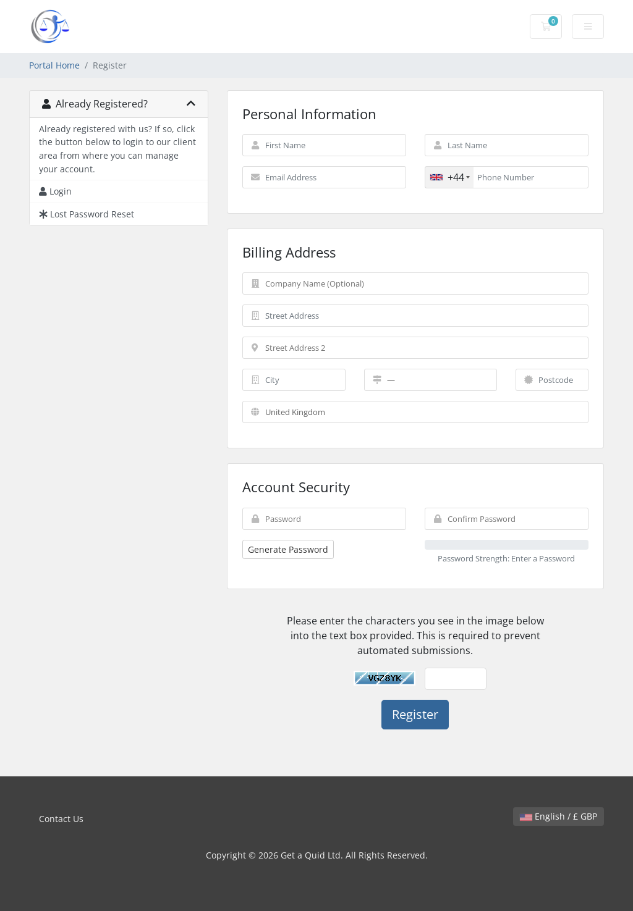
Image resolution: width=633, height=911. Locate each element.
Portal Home (54, 65)
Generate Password (288, 549)
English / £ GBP (558, 816)
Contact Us (61, 819)
